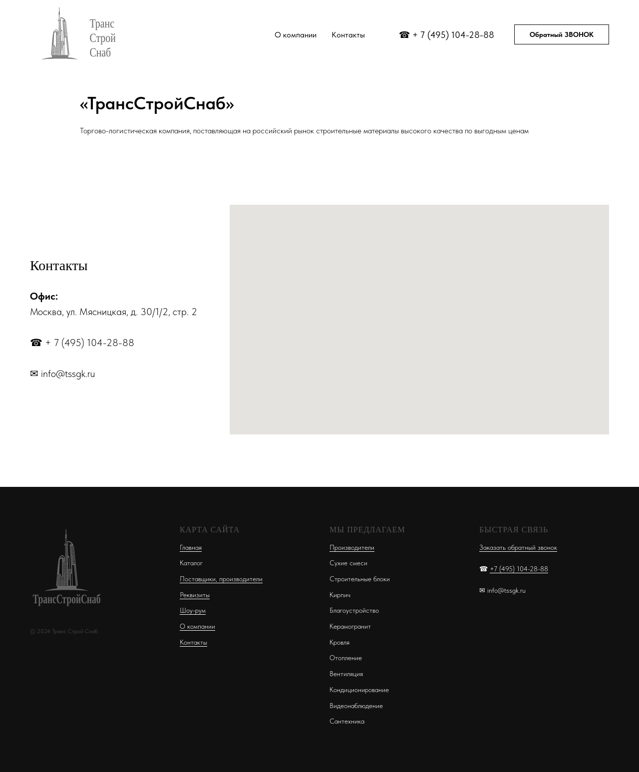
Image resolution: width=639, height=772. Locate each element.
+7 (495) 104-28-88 (519, 569)
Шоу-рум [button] (193, 610)
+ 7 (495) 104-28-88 (453, 34)
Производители (351, 547)
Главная (191, 547)
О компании (296, 34)
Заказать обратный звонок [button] (518, 547)
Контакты (348, 34)
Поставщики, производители (221, 579)
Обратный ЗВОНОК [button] (562, 34)
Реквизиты (195, 595)
